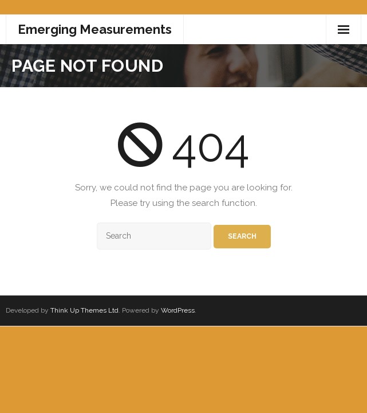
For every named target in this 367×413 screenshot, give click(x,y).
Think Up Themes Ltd (84, 310)
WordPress (178, 310)
